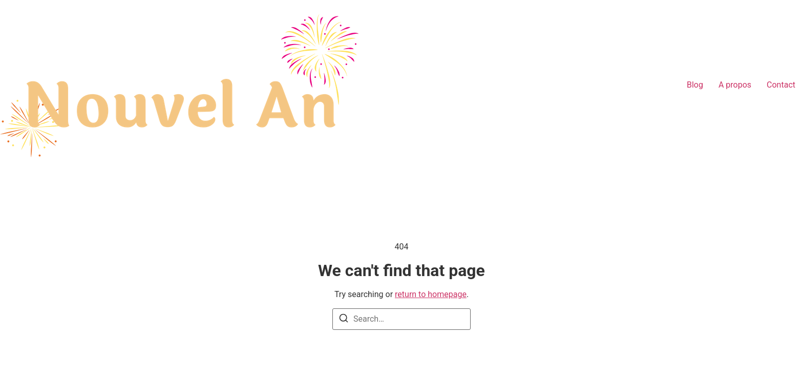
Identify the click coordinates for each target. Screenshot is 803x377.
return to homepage (431, 294)
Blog (695, 85)
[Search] (343, 320)
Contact (781, 85)
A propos (735, 85)
